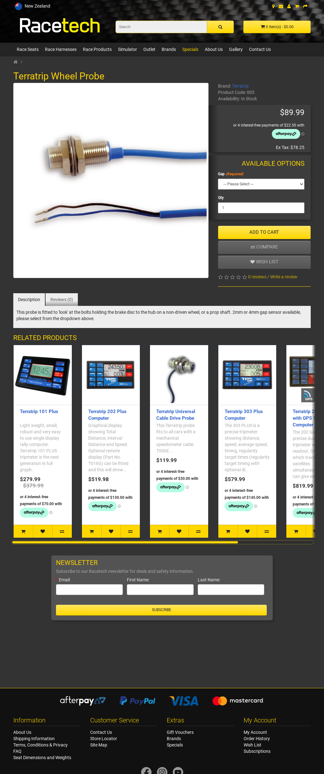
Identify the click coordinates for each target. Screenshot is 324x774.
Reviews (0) (61, 299)
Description (29, 299)
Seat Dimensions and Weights (42, 757)
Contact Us (260, 49)
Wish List (252, 744)
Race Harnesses (61, 49)
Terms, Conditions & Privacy (40, 744)
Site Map (98, 744)
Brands (169, 49)
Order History (257, 738)
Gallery (236, 49)
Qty (221, 197)
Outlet (149, 49)
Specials (190, 49)
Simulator (127, 49)
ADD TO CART (264, 232)
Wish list (264, 262)
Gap (221, 174)
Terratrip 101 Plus (39, 411)
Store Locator (103, 738)
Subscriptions (257, 751)
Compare (264, 247)
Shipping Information (34, 738)
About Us (214, 49)
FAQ (17, 751)
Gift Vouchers (180, 732)
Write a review (283, 276)
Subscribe (161, 610)
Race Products (97, 49)
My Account (255, 732)
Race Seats (28, 49)
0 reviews (257, 276)
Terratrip (240, 86)
